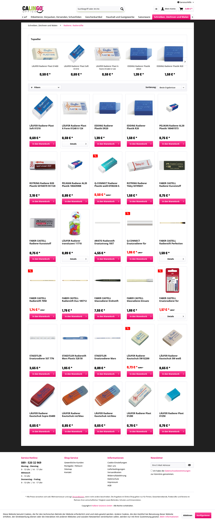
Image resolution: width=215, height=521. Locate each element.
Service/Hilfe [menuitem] (184, 2)
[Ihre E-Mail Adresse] (168, 465)
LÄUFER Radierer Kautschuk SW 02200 (138, 357)
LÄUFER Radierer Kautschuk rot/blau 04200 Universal (73, 414)
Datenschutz (113, 479)
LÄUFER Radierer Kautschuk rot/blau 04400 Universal (105, 414)
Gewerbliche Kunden (74, 462)
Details (78, 143)
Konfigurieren (203, 515)
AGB (109, 485)
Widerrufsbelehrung (117, 475)
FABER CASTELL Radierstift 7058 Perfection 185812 (39, 299)
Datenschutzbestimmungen (177, 470)
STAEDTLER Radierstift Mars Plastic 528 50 (74, 357)
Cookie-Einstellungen (117, 462)
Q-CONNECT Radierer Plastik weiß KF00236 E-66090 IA (107, 184)
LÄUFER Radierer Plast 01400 (45, 66)
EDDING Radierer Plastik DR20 (139, 67)
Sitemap (68, 469)
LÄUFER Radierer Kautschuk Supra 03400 (42, 414)
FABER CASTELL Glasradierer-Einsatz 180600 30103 (138, 299)
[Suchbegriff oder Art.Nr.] (101, 9)
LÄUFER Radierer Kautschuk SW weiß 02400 (170, 357)
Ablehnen (187, 515)
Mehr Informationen (169, 516)
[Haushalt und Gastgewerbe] (120, 17)
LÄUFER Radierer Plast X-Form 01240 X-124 (107, 67)
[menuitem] (101, 9)
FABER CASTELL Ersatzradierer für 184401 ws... (169, 299)
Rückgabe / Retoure (73, 466)
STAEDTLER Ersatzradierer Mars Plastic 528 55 (105, 357)
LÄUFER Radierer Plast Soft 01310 (76, 67)
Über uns (112, 466)
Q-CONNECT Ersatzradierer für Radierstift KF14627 (137, 242)
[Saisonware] (144, 17)
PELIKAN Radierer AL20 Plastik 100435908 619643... (74, 184)
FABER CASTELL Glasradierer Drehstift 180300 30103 (106, 299)
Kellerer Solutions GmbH (102, 505)
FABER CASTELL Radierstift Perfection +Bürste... (171, 242)
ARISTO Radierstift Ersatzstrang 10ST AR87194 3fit (104, 242)
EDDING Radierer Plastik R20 (170, 66)
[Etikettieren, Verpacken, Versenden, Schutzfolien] (56, 17)
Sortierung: (151, 87)
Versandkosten (114, 472)
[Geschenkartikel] (93, 17)
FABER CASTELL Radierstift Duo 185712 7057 (74, 299)
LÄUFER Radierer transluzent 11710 (72, 242)
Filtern (35, 87)
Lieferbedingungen (116, 469)
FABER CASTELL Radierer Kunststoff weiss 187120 (40, 242)
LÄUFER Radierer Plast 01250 (171, 414)
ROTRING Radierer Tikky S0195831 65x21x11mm (137, 184)
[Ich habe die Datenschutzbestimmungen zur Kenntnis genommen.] (151, 471)
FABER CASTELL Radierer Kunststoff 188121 (170, 184)
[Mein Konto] (168, 9)
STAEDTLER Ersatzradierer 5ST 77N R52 (41, 357)
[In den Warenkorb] (42, 144)
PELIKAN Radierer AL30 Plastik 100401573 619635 (171, 127)
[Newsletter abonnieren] (189, 465)
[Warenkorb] (186, 9)
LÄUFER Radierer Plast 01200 (139, 414)
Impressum (113, 482)
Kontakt (67, 472)
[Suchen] (122, 9)
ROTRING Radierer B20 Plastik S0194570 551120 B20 (42, 184)
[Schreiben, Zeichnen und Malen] (171, 17)
